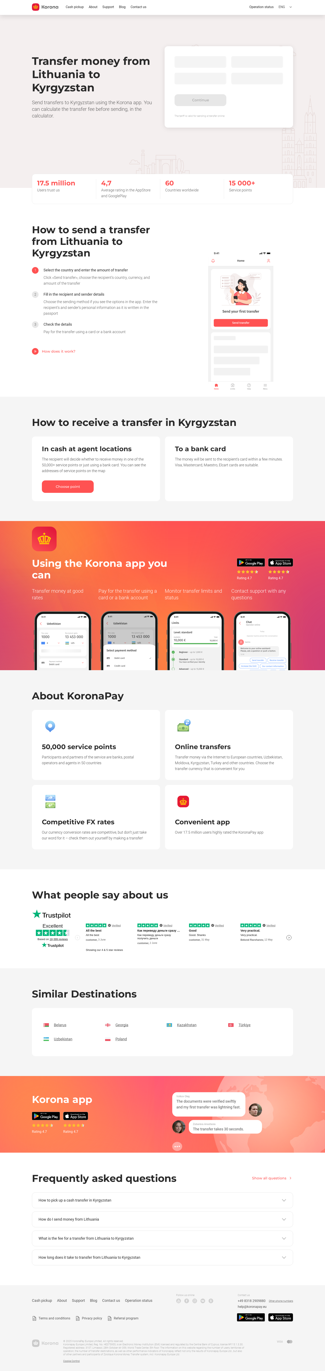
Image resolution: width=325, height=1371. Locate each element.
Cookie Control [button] (71, 1361)
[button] (162, 1200)
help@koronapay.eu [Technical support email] (252, 1307)
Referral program (126, 1318)
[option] (96, 276)
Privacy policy (92, 1318)
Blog (122, 7)
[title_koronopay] (45, 7)
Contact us (138, 7)
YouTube (178, 1300)
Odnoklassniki (211, 1300)
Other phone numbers (281, 1301)
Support (108, 7)
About (93, 7)
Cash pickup (75, 7)
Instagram (194, 1300)
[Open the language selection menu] (286, 7)
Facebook (186, 1300)
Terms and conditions (54, 1318)
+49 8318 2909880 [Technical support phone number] (252, 1301)
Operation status (261, 7)
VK (202, 1300)
